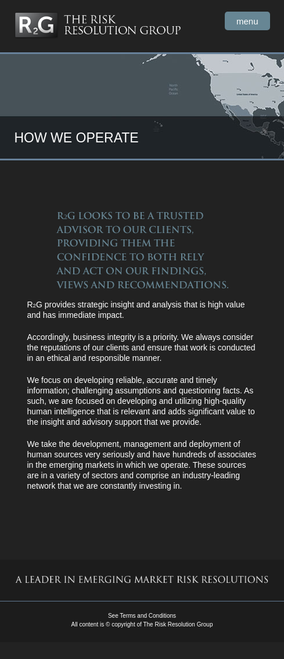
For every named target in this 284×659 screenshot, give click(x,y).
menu (247, 21)
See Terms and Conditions (142, 616)
